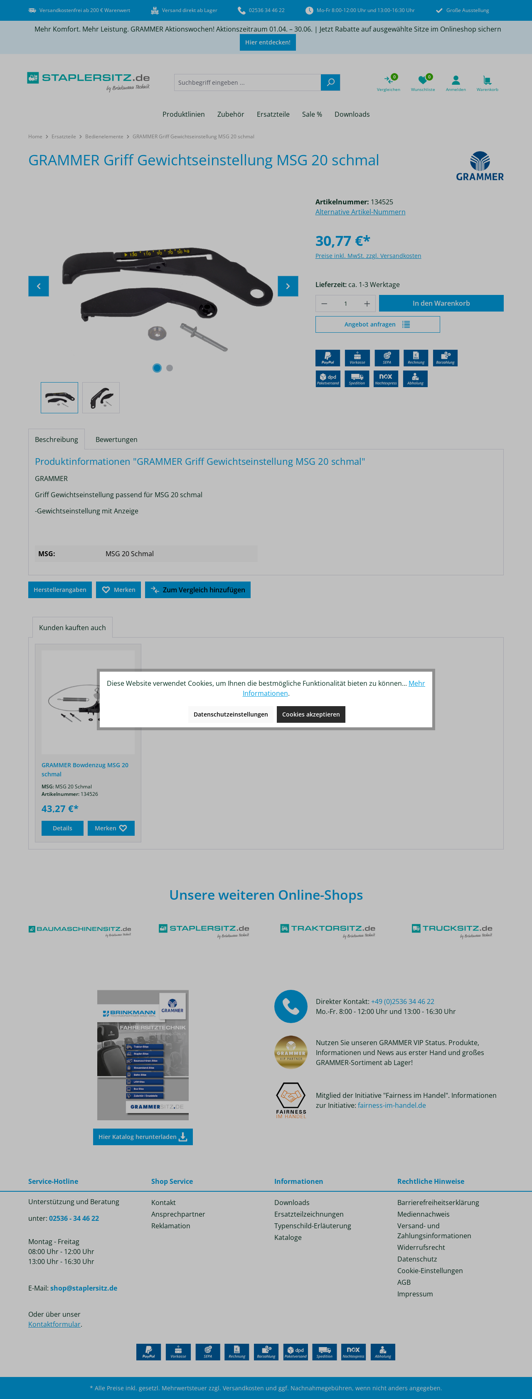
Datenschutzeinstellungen (231, 714)
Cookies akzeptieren (311, 714)
